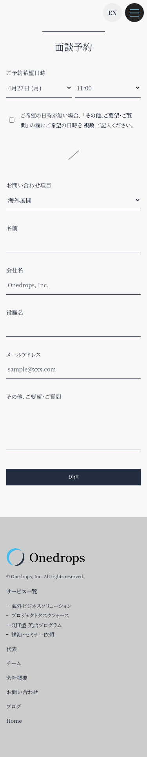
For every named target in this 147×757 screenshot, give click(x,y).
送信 (74, 477)
